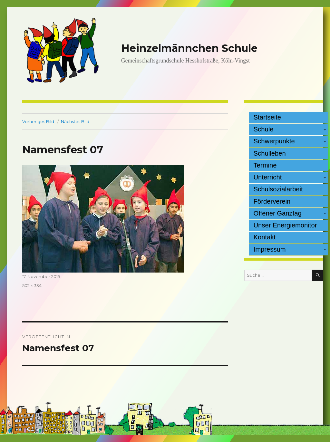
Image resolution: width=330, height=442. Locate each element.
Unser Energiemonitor (285, 225)
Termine (265, 165)
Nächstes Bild (75, 121)
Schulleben (270, 153)
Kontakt (265, 237)
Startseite (267, 117)
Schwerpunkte (274, 141)
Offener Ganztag (278, 213)
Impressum (270, 249)
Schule (264, 129)
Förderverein (272, 201)
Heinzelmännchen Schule (189, 48)
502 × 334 (32, 285)
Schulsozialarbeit (278, 189)
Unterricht (268, 177)
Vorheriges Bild (38, 121)
